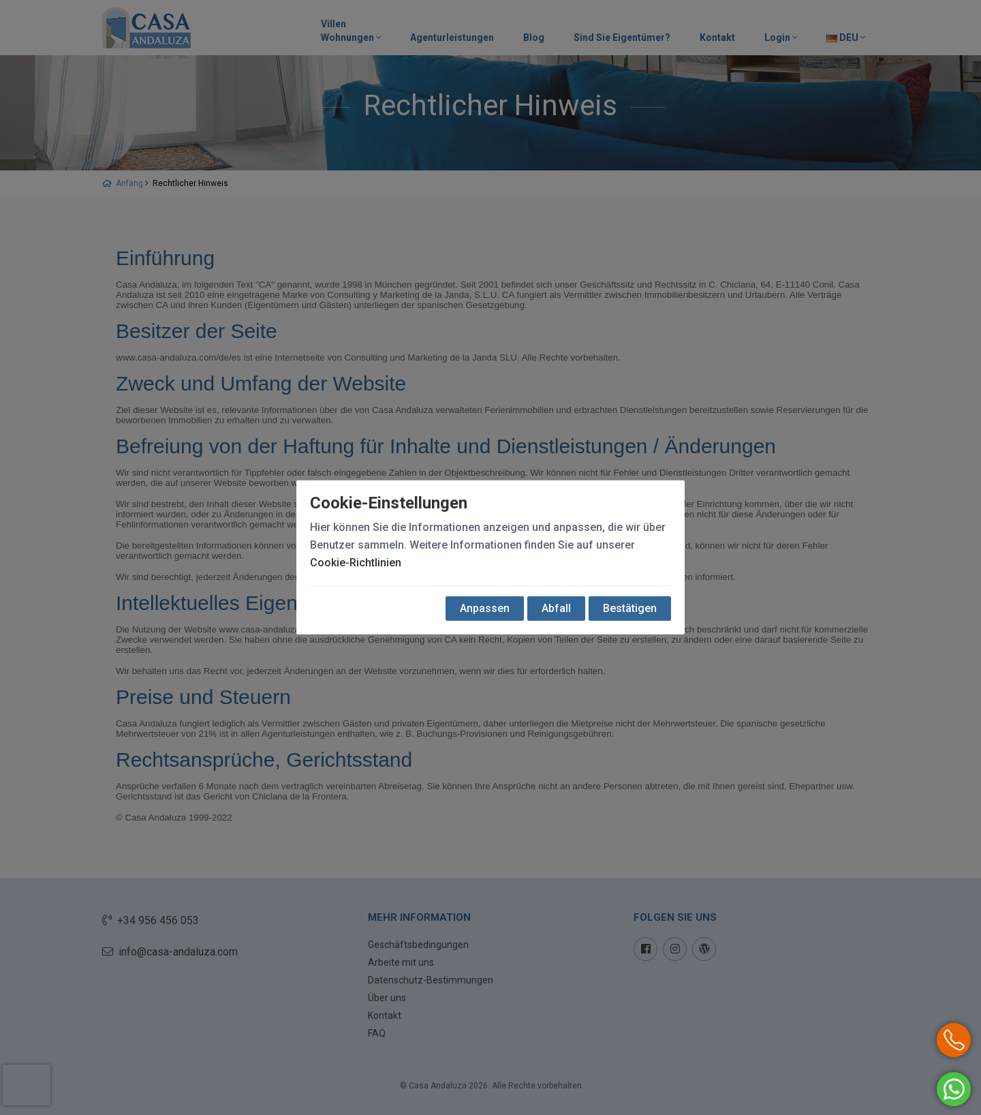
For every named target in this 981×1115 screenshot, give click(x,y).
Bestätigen (630, 608)
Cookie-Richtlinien (355, 562)
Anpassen (485, 608)
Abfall (556, 608)
